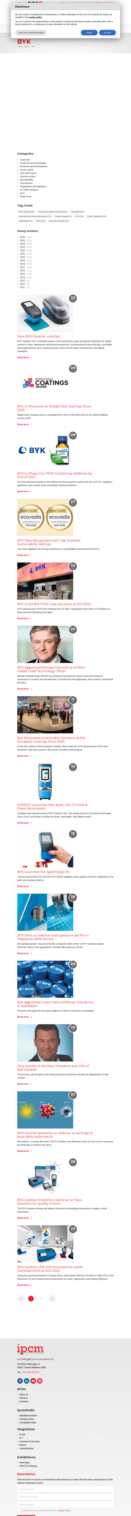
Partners (23, 1398)
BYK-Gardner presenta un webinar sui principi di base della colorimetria (55, 1135)
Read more (23, 357)
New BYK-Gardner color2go (38, 336)
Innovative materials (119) (59, 221)
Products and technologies (33, 163)
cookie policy (35, 17)
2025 (26, 240)
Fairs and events (28, 173)
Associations (26, 183)
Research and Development (34, 166)
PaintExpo (24, 1462)
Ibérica (22, 1445)
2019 (26, 260)
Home (19, 47)
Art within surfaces (29, 190)
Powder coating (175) (63, 216)
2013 (25, 280)
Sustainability (26, 180)
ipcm (22, 193)
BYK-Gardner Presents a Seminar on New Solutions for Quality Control (49, 1201)
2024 (26, 244)
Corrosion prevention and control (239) (52, 212)
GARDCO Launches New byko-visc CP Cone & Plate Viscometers (52, 806)
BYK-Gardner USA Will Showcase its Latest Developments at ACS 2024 (50, 1269)
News (27, 47)
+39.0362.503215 (30, 1372)
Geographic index (27, 1422)
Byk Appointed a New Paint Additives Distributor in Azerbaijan (55, 1004)
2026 (26, 237)
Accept (107, 32)
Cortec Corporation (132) (96, 216)
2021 (26, 254)
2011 (24, 287)
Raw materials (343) (26, 212)
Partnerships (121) (26, 221)
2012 (25, 284)
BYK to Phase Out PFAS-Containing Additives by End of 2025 (54, 475)
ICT (21, 1438)
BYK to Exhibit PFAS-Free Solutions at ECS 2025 (54, 604)
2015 (26, 274)
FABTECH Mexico (28, 1466)
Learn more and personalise (31, 32)
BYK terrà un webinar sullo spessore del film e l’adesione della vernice (53, 937)
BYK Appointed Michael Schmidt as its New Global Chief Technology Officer (51, 669)
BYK (33, 47)
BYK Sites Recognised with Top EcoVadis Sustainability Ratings (48, 542)
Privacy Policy (64, 1510)
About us (23, 1394)
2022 (26, 250)
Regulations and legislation (33, 186)
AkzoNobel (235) (77, 212)
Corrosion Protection (29, 1441)
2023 (26, 247)
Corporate (25, 160)
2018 (26, 264)
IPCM (22, 1434)
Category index (26, 1419)
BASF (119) (40, 221)
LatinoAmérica (26, 1448)
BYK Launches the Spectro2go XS (43, 872)
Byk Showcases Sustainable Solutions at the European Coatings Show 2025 (51, 739)
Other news (25, 196)
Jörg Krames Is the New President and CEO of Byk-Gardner (53, 1068)
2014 (26, 277)
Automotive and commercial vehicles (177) (35, 216)
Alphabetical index (28, 1415)
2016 (26, 270)
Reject (89, 32)
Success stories (28, 176)
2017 (26, 267)
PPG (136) (79, 216)
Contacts (23, 1401)
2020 (26, 257)
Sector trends (27, 170)
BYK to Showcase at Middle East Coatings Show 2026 (54, 408)
